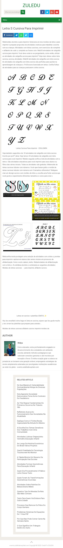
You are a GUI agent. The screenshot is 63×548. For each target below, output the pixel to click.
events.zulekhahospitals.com (19, 545)
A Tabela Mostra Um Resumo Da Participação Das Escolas (30, 458)
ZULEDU (31, 5)
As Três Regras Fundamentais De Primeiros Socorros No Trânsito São (30, 405)
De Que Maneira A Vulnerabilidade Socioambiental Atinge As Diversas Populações (31, 387)
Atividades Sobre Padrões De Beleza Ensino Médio (28, 486)
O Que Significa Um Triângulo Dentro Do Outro (28, 527)
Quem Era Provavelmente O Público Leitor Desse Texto (31, 472)
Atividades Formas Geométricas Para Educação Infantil (30, 465)
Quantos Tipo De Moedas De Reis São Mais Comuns (30, 492)
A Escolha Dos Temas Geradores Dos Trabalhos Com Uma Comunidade (30, 430)
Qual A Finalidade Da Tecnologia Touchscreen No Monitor (30, 451)
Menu (5, 20)
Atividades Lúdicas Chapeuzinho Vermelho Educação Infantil (30, 438)
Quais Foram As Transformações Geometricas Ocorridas (30, 479)
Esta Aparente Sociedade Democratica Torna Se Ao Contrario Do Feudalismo (31, 396)
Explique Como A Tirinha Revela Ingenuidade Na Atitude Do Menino (31, 422)
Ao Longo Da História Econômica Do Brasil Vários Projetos (30, 444)
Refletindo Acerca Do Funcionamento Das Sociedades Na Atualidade (31, 414)
